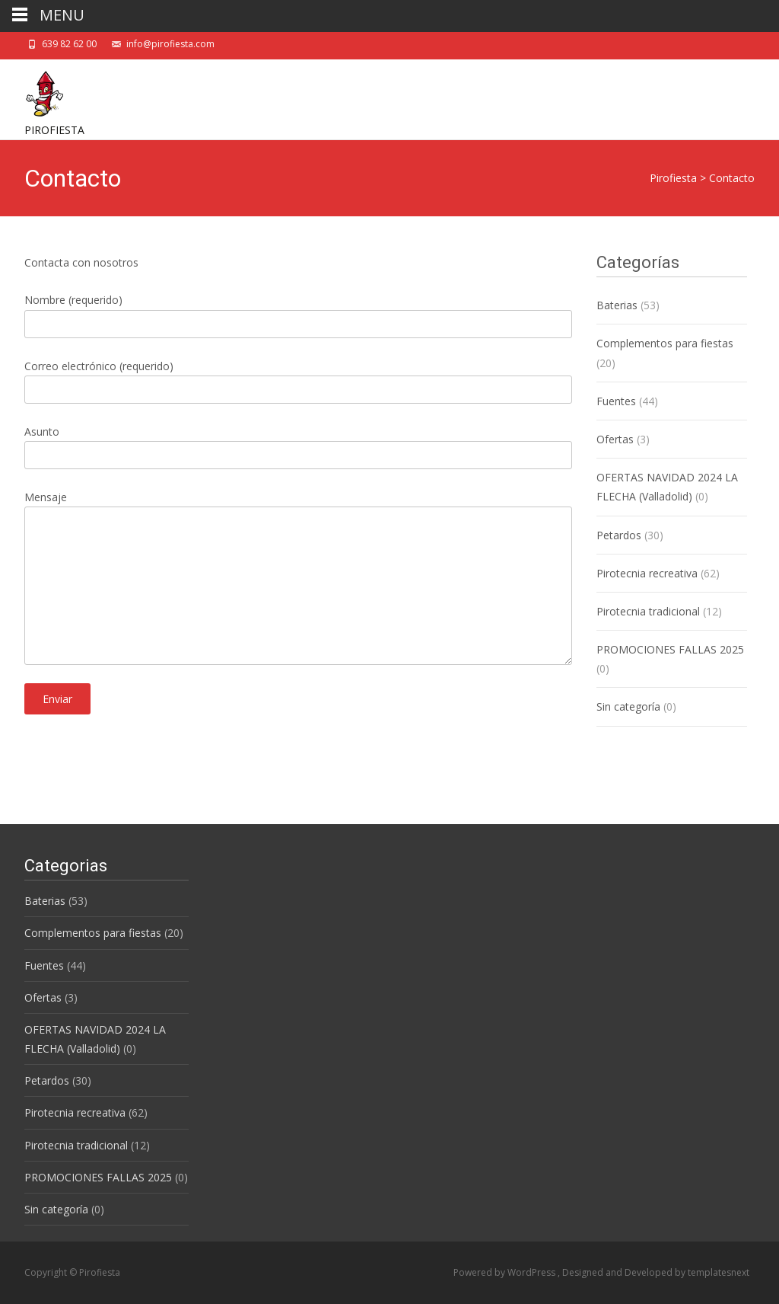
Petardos (618, 535)
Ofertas (615, 439)
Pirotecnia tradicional (648, 611)
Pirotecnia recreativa (647, 573)
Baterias (617, 305)
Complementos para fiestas (664, 343)
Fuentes (616, 401)
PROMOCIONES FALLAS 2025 (670, 649)
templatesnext (718, 1272)
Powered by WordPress (505, 1272)
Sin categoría (628, 706)
